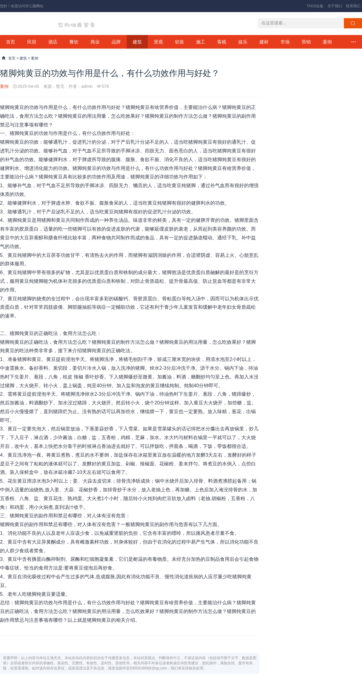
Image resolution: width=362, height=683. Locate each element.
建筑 (137, 41)
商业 (95, 41)
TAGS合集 (315, 6)
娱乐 (242, 41)
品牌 (116, 41)
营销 (306, 41)
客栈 (221, 41)
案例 (327, 41)
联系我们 (353, 6)
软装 (179, 41)
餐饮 (73, 41)
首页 (10, 41)
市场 (285, 41)
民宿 (31, 41)
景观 (158, 41)
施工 (200, 41)
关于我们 (335, 6)
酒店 (52, 41)
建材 (263, 41)
